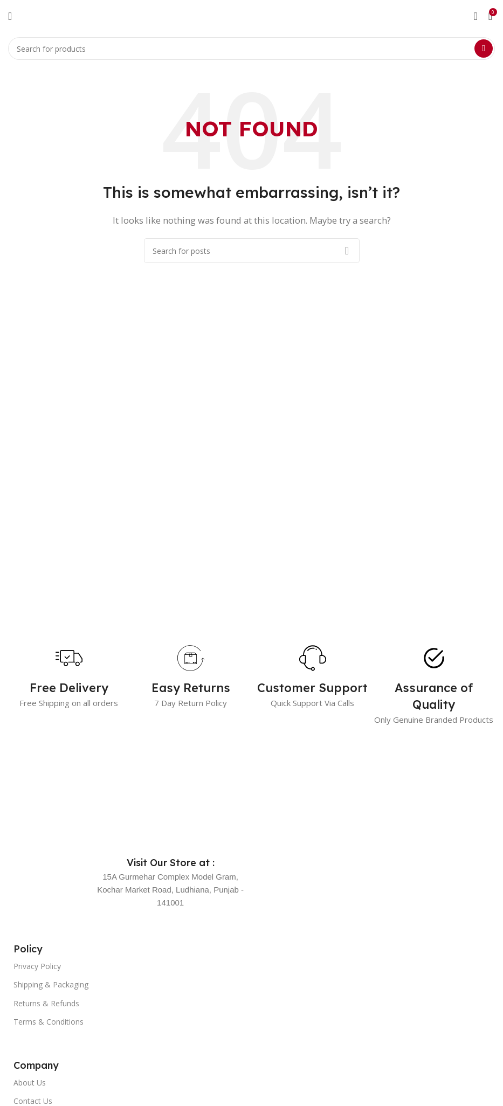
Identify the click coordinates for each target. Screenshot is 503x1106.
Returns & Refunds (46, 1003)
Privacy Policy (37, 966)
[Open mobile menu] (10, 16)
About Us (29, 1082)
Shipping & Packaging (50, 984)
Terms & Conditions (48, 1022)
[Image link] (102, 797)
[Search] (251, 48)
